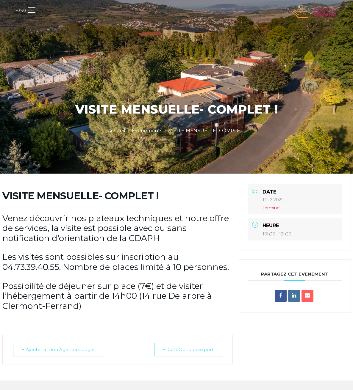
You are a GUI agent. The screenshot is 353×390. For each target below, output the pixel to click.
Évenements (147, 130)
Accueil (116, 130)
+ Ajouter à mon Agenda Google (58, 346)
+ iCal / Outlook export (188, 346)
